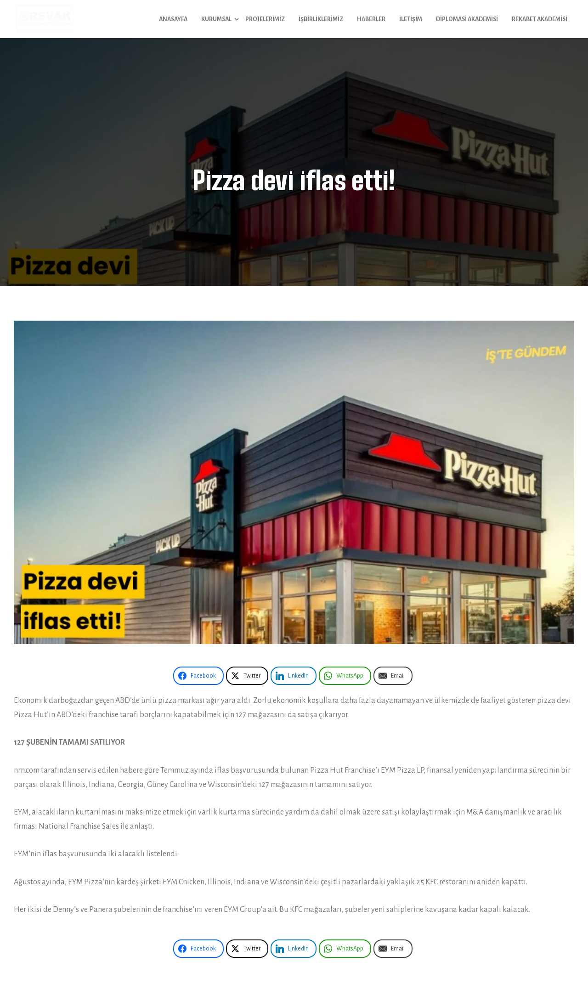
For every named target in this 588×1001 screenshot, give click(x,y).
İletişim (410, 19)
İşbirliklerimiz (321, 19)
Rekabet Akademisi (539, 19)
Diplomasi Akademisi (467, 19)
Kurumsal (216, 19)
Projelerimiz (265, 19)
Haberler (371, 19)
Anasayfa (173, 19)
